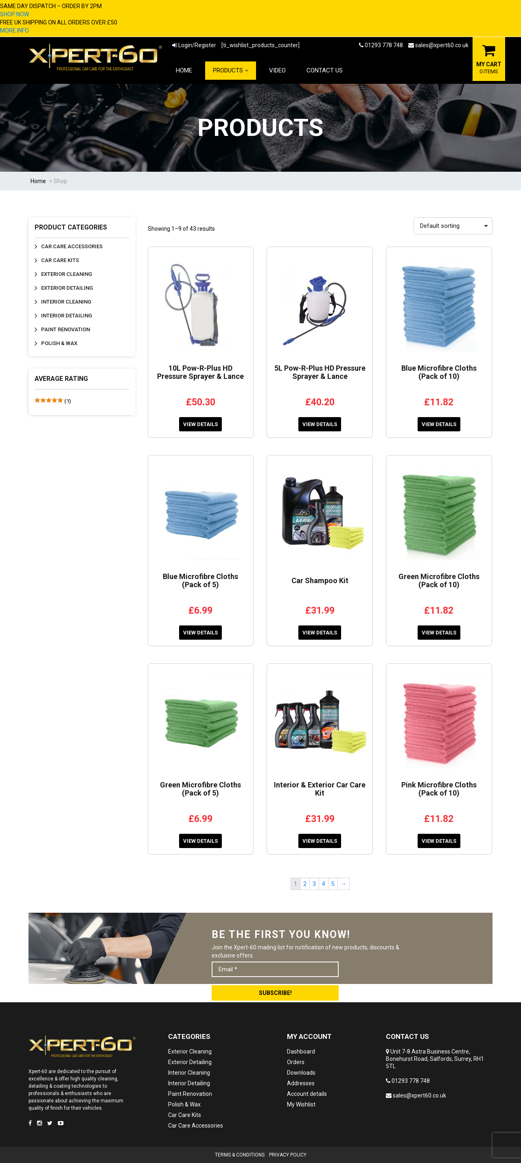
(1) (53, 401)
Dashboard (301, 1051)
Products (230, 70)
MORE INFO (14, 30)
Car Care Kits (60, 260)
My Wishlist (301, 1104)
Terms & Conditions (240, 1155)
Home (184, 70)
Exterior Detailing (67, 288)
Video (277, 70)
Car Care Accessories (72, 246)
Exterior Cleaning (66, 274)
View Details (200, 424)
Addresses (301, 1083)
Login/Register (194, 45)
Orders (295, 1062)
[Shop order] (453, 225)
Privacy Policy (287, 1155)
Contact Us (324, 70)
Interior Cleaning (66, 302)
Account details (307, 1094)
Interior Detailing (66, 316)
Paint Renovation (65, 329)
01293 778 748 (381, 45)
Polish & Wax (59, 343)
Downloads (301, 1072)
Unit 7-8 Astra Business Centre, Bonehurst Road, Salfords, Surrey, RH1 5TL (435, 1058)
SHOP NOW (14, 14)
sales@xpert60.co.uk (438, 45)
